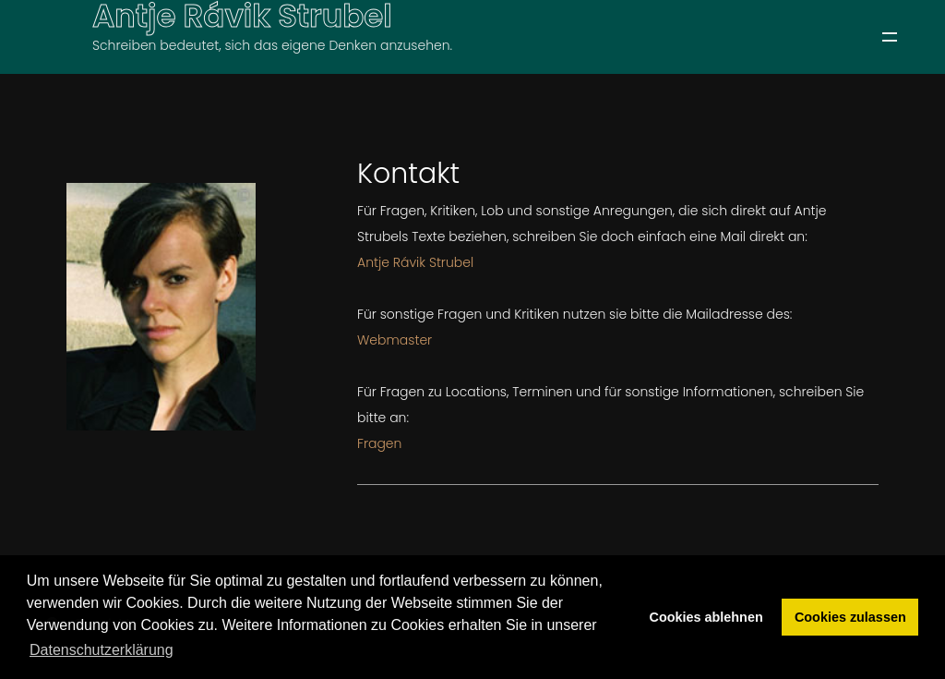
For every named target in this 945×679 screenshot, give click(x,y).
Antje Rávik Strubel (415, 262)
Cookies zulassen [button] (850, 617)
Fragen (379, 443)
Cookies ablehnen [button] (706, 617)
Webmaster (394, 340)
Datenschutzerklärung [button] (101, 650)
